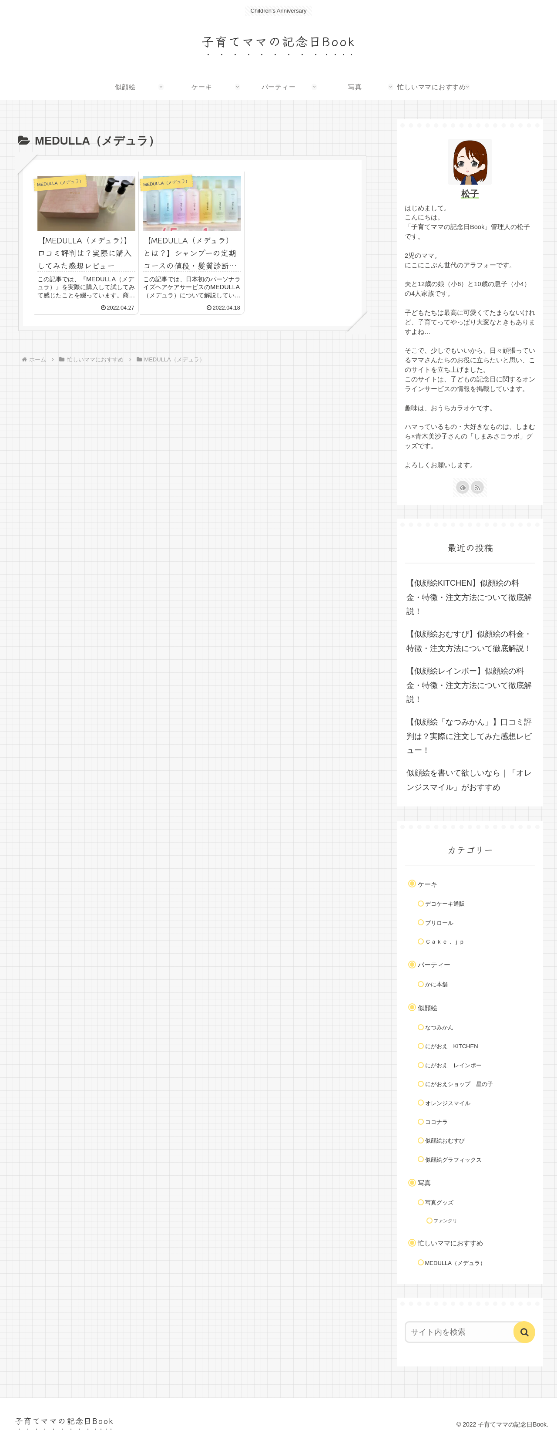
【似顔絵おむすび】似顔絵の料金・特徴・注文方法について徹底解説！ (469, 641)
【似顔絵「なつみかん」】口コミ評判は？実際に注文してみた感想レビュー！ (469, 736)
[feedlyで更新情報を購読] (462, 487)
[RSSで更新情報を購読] (477, 487)
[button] (524, 1332)
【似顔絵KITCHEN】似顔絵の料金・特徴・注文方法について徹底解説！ (469, 597)
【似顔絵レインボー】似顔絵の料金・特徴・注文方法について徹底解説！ (469, 685)
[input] (465, 1332)
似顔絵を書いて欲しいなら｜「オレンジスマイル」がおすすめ (469, 780)
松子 (470, 194)
